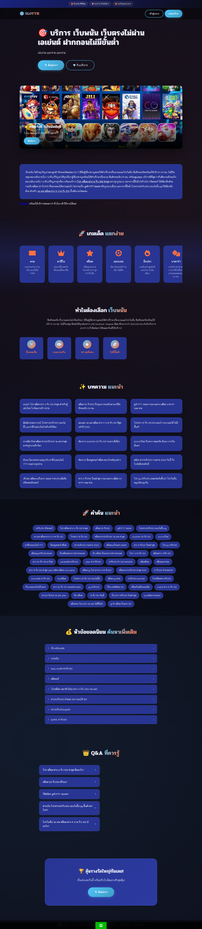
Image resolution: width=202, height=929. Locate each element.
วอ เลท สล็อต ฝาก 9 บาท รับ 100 (48, 536)
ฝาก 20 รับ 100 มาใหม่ (43, 561)
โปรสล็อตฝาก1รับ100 (161, 578)
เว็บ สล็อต (78, 595)
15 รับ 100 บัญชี (97, 595)
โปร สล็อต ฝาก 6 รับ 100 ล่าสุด (74, 528)
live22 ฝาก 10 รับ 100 (167, 587)
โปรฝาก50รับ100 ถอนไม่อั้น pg (153, 528)
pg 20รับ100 (93, 587)
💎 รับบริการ (80, 65)
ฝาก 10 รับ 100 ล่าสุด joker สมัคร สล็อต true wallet (52, 570)
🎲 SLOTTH (29, 13)
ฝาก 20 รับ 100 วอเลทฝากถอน (67, 587)
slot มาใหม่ (163, 536)
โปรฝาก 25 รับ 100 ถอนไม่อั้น (87, 578)
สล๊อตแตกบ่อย (163, 561)
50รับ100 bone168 (136, 578)
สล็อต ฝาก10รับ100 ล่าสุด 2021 (132, 570)
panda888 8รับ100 (69, 561)
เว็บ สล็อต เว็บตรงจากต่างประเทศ (107, 553)
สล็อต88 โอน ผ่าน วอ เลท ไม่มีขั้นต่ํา (87, 603)
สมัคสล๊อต (144, 561)
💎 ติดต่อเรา (51, 65)
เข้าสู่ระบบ (154, 13)
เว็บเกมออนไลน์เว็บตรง (35, 587)
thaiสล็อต (61, 578)
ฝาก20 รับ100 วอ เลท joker (54, 595)
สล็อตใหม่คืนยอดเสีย (140, 587)
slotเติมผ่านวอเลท (152, 595)
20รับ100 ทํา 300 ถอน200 (121, 561)
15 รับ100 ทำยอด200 (163, 570)
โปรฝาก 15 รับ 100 (79, 536)
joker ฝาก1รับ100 (93, 561)
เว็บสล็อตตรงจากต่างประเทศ (72, 553)
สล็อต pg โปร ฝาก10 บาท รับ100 (96, 570)
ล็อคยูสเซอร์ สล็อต (58, 545)
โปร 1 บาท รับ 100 (137, 553)
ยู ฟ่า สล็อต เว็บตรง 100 (121, 603)
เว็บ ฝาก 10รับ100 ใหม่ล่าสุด (124, 595)
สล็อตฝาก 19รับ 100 (162, 553)
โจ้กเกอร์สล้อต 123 (115, 587)
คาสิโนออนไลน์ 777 (34, 545)
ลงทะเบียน (173, 13)
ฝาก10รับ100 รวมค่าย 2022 (86, 545)
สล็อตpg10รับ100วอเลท (41, 553)
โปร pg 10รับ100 (169, 545)
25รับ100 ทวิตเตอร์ (44, 528)
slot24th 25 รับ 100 (141, 536)
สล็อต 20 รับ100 (102, 528)
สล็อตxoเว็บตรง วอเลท (116, 545)
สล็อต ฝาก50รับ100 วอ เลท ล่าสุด (110, 536)
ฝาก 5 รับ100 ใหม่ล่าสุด (144, 545)
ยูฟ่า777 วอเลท (124, 528)
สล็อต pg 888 (114, 578)
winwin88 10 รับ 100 (40, 578)
